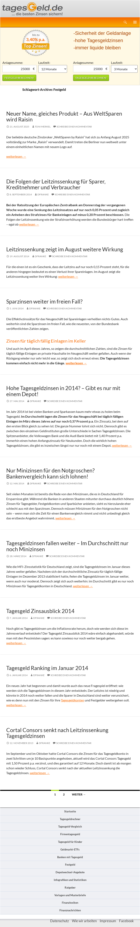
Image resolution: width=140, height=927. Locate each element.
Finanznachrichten (70, 910)
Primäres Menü (135, 22)
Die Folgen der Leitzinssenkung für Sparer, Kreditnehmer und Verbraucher (56, 184)
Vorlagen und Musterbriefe (70, 895)
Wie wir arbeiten (84, 921)
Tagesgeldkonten (72, 700)
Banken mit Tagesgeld (70, 857)
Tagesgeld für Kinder (70, 841)
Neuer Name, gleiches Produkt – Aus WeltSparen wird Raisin (64, 116)
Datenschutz (59, 921)
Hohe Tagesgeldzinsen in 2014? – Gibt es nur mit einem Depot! (63, 391)
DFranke (43, 194)
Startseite (70, 811)
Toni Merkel (43, 126)
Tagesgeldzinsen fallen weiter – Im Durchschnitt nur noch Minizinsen (67, 546)
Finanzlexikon (70, 902)
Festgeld (70, 864)
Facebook (126, 921)
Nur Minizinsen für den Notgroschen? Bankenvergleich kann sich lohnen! (50, 473)
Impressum (108, 921)
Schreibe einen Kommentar (74, 126)
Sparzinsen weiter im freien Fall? (44, 301)
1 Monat (52, 69)
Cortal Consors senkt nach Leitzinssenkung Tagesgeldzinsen (57, 733)
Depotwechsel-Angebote (70, 872)
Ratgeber (70, 887)
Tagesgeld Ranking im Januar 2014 (47, 668)
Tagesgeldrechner (70, 819)
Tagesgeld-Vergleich (70, 826)
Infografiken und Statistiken (70, 879)
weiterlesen (16, 156)
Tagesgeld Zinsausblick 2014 (40, 611)
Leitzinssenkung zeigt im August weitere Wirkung (64, 249)
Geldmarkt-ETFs (70, 849)
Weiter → (79, 794)
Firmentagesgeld (70, 834)
